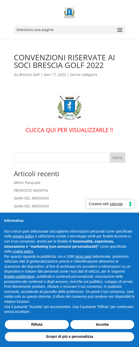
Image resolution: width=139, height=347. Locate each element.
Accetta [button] (102, 324)
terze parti (83, 256)
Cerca (117, 157)
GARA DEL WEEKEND (31, 198)
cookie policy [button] (23, 251)
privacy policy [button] (23, 236)
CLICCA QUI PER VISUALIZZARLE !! (69, 130)
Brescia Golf (29, 74)
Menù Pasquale (27, 182)
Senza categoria (83, 74)
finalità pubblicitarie (19, 276)
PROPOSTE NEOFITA (31, 190)
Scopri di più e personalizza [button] (69, 336)
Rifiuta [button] (36, 324)
